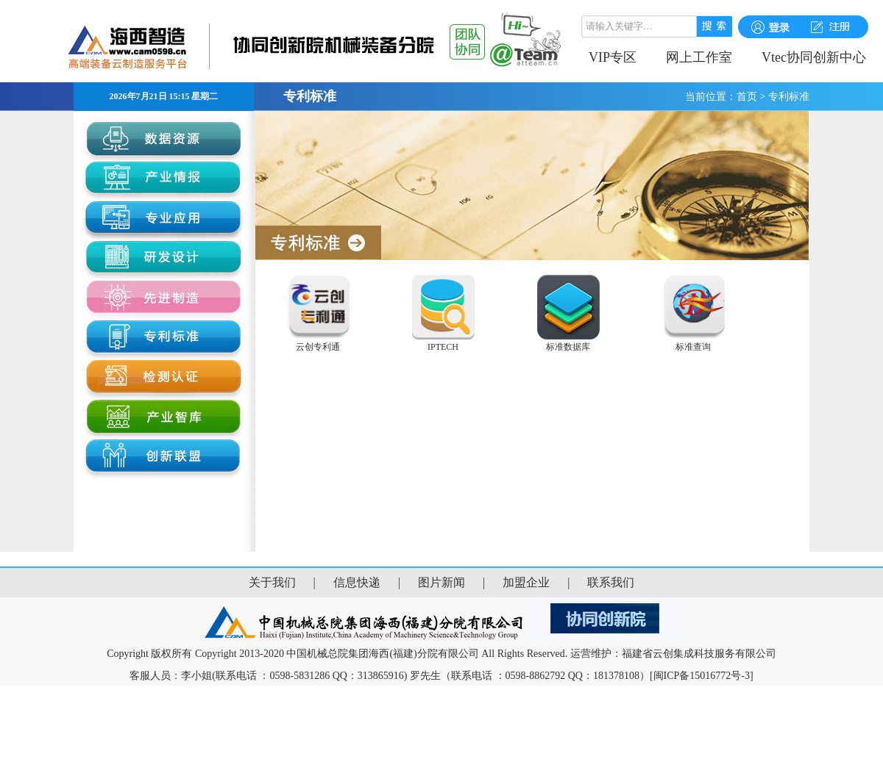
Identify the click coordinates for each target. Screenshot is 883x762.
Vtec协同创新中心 (814, 57)
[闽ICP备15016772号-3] (701, 675)
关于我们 (272, 582)
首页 (747, 96)
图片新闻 (441, 582)
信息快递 (356, 582)
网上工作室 (699, 57)
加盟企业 (526, 582)
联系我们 (610, 582)
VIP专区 (612, 57)
